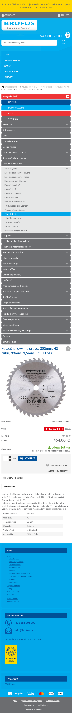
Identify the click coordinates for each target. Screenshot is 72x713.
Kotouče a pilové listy (28, 87)
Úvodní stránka (11, 87)
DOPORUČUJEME (16, 107)
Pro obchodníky (11, 71)
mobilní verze (43, 705)
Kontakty (8, 77)
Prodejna (12, 570)
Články (7, 66)
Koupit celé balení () (58, 465)
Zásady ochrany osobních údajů (20, 576)
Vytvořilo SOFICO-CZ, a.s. (36, 709)
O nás (6, 54)
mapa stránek (12, 598)
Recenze (12, 579)
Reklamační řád (14, 567)
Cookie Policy (14, 582)
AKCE (10, 113)
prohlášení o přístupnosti (32, 701)
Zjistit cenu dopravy (57, 470)
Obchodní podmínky (16, 562)
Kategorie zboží (36, 96)
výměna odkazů (13, 601)
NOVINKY (12, 102)
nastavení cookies (52, 701)
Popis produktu (9, 487)
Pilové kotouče (46, 87)
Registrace (10, 15)
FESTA (57, 428)
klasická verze (29, 705)
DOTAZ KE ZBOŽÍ (15, 478)
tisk (15, 701)
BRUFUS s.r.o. (10, 684)
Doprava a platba (12, 60)
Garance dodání (14, 565)
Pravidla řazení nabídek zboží (19, 573)
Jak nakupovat (14, 559)
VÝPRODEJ (13, 118)
